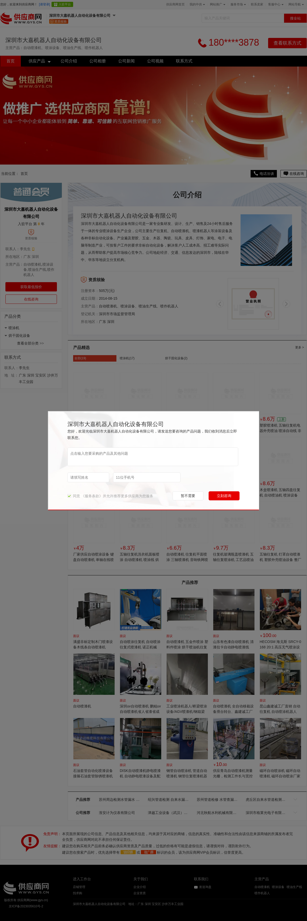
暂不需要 (188, 496)
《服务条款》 (92, 496)
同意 (73, 496)
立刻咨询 (224, 496)
